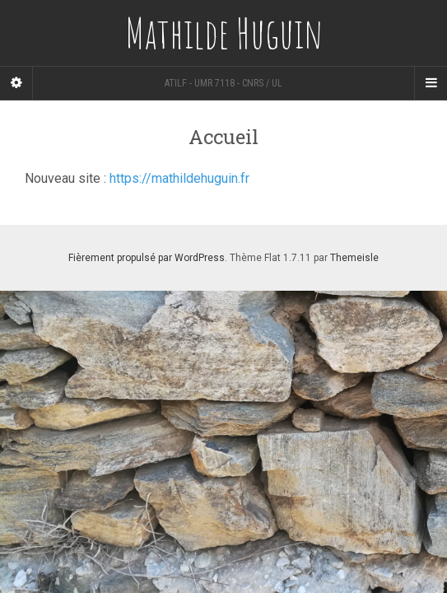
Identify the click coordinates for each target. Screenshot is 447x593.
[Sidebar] (16, 83)
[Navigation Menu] (430, 83)
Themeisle (354, 258)
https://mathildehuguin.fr (179, 178)
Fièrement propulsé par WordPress (146, 258)
